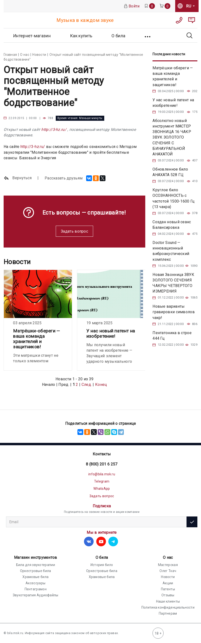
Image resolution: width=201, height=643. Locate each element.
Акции (168, 583)
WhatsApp (101, 488)
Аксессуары (35, 583)
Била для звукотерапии (35, 565)
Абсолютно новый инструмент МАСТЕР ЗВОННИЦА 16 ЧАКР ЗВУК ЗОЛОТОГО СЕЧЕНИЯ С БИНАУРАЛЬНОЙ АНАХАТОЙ (171, 137)
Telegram (101, 481)
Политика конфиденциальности (167, 607)
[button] (148, 35)
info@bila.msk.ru (101, 474)
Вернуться (18, 178)
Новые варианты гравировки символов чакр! (173, 312)
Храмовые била (35, 577)
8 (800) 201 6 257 (101, 464)
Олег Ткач (167, 571)
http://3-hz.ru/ (53, 129)
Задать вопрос (74, 231)
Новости (168, 577)
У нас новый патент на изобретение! (110, 333)
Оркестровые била (35, 571)
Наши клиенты (168, 601)
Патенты (168, 589)
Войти (132, 6)
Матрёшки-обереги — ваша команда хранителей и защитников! (36, 339)
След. (87, 384)
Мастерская (168, 565)
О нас (168, 557)
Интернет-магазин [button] (32, 35)
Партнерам (168, 613)
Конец (101, 384)
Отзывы (167, 595)
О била (102, 557)
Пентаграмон (36, 589)
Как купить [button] (81, 35)
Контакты (102, 454)
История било (101, 565)
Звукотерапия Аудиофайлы (35, 595)
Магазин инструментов (35, 557)
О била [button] (118, 35)
